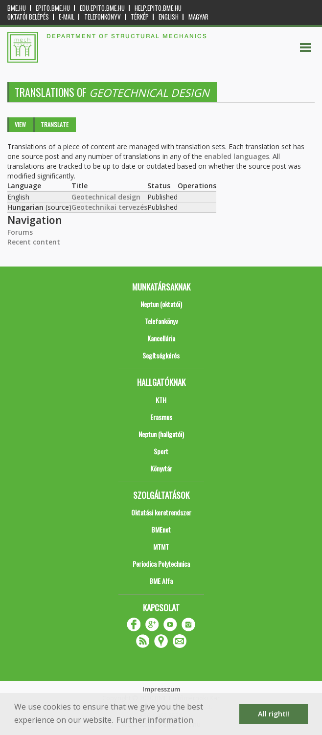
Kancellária (161, 338)
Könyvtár (161, 468)
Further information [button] (154, 719)
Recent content (33, 241)
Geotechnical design (105, 196)
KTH (161, 400)
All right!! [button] (274, 713)
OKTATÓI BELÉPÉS (28, 17)
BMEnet (161, 529)
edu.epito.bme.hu (102, 8)
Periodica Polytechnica (161, 563)
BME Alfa (161, 581)
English (169, 17)
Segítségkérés (161, 355)
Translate (55, 124)
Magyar (198, 17)
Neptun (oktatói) (161, 304)
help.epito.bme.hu (158, 8)
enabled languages (236, 156)
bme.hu (16, 8)
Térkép (140, 17)
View (20, 124)
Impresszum (161, 689)
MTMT (161, 546)
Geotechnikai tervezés (109, 207)
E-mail (66, 17)
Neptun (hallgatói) (161, 434)
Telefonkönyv (102, 17)
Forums (20, 232)
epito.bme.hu (53, 8)
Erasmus (161, 417)
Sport (161, 451)
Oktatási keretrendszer (161, 512)
